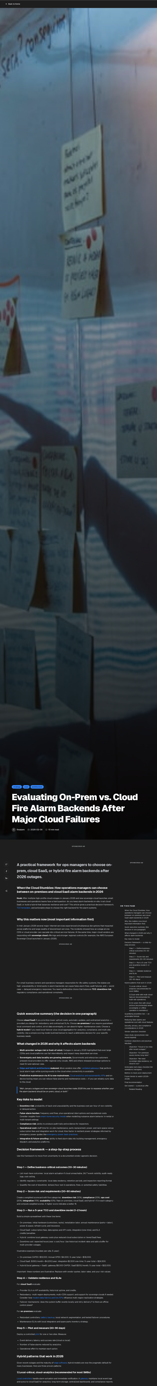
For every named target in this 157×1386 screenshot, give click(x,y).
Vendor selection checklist (135, 1076)
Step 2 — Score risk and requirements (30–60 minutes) (141, 1002)
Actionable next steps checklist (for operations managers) (139, 1112)
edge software (60, 1367)
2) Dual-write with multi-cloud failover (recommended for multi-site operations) (140, 1041)
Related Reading (135, 1133)
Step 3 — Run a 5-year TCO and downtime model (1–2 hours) (140, 1009)
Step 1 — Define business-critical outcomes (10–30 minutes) (139, 995)
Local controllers (24, 1383)
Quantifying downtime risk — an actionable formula (137, 1059)
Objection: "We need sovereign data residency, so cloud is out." (140, 1105)
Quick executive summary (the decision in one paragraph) (137, 972)
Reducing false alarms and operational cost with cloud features (139, 1065)
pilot (37, 1339)
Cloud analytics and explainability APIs (87, 1080)
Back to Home (12, 4)
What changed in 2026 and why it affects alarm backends (138, 978)
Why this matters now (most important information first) (136, 966)
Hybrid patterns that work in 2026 (138, 1027)
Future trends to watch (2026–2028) (137, 1121)
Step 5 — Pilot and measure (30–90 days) (140, 1022)
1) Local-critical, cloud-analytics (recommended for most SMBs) (140, 1032)
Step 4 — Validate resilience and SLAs (140, 1016)
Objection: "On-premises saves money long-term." (139, 1098)
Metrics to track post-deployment (138, 1117)
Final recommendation (133, 1126)
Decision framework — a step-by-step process (138, 987)
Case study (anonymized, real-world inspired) (137, 1080)
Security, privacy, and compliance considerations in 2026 (138, 1071)
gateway (84, 1383)
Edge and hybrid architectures (35, 1073)
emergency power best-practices (62, 1139)
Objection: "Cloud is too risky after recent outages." (141, 1092)
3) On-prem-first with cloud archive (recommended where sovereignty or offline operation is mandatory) (140, 1051)
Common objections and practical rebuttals (138, 1086)
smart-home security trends (53, 1121)
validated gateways (90, 1073)
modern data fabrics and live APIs (48, 1302)
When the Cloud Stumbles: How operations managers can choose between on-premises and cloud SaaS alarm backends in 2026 (138, 958)
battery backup (48, 1322)
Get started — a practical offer (137, 1130)
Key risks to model (132, 983)
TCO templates (23, 912)
